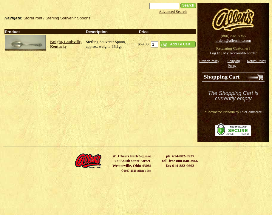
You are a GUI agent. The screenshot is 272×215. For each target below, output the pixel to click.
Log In (215, 53)
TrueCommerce (251, 112)
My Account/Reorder (240, 53)
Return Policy (256, 61)
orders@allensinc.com (233, 40)
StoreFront (33, 18)
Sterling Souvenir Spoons (68, 18)
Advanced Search (173, 11)
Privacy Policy (209, 61)
